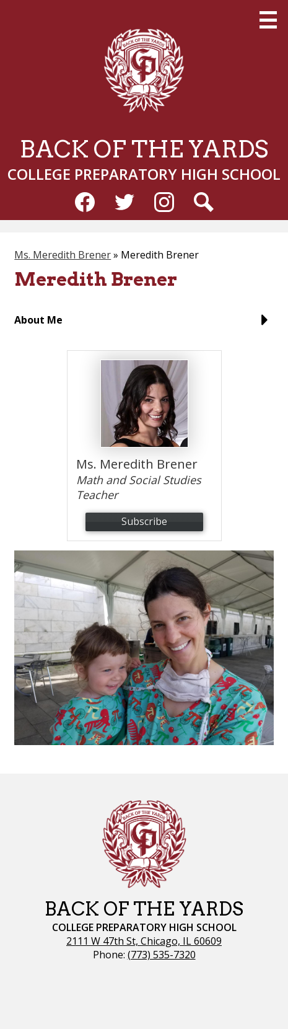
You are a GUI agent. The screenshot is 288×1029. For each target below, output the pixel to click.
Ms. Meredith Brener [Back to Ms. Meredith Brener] (62, 255)
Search (204, 204)
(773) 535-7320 (162, 954)
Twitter (124, 204)
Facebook (85, 204)
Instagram (164, 204)
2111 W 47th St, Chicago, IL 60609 (144, 941)
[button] (144, 325)
